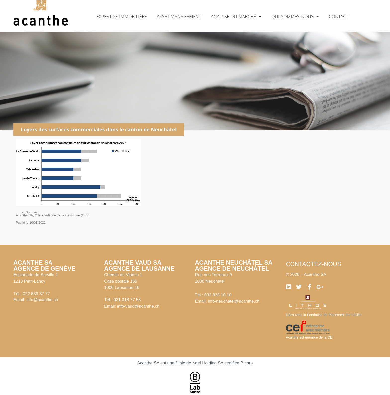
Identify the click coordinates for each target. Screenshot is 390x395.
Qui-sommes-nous (295, 16)
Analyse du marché (236, 16)
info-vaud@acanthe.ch (138, 306)
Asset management (179, 16)
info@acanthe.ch (42, 299)
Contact (338, 16)
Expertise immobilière (122, 16)
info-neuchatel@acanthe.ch (233, 301)
